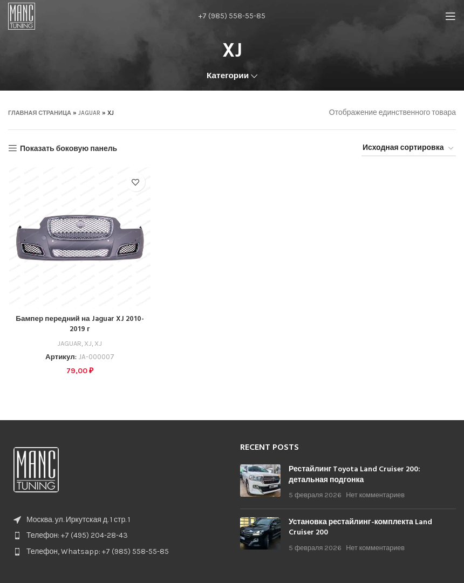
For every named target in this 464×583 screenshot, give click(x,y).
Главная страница (39, 112)
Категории (228, 76)
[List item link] (116, 534)
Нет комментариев (375, 493)
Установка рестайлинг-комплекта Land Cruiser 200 (360, 526)
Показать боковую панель (68, 148)
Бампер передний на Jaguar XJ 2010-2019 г (78, 325)
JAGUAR (89, 112)
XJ (88, 343)
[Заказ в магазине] (408, 148)
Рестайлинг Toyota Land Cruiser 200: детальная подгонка (354, 473)
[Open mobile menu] (450, 16)
